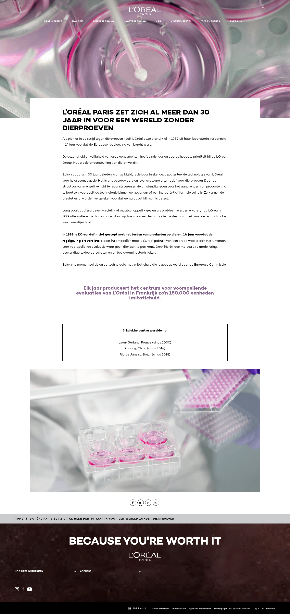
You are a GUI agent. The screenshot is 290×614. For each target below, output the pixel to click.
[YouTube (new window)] (29, 589)
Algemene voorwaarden (200, 608)
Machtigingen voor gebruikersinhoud (232, 608)
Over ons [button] (236, 21)
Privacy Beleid (179, 608)
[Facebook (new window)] (23, 589)
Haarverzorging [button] (135, 21)
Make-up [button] (77, 21)
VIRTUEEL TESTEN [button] (181, 21)
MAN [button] (158, 21)
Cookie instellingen (160, 608)
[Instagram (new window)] (17, 589)
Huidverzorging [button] (103, 21)
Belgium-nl (137, 608)
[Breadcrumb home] (19, 518)
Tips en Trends (210, 21)
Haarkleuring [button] (53, 21)
